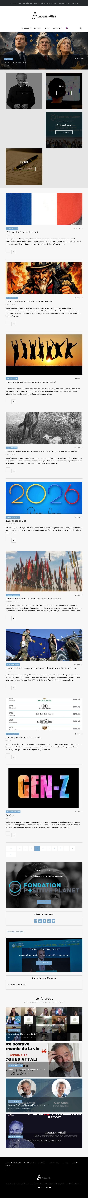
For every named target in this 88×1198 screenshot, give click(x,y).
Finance (60, 3)
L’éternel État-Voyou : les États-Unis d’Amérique (29, 301)
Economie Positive (17, 3)
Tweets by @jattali (15, 931)
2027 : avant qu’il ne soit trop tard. (22, 232)
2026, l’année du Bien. (16, 521)
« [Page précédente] (19, 848)
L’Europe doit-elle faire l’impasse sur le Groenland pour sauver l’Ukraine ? (42, 451)
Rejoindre (44, 902)
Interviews (26, 1073)
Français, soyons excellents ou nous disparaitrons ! (31, 382)
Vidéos (47, 28)
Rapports (57, 28)
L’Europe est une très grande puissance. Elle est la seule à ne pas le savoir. (43, 668)
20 (60, 848)
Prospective (51, 3)
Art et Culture (71, 3)
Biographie (25, 28)
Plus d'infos (44, 962)
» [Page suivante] (72, 848)
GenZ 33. (10, 815)
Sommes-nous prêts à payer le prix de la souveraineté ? (33, 598)
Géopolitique (31, 3)
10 (54, 848)
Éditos (37, 28)
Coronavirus (13, 1144)
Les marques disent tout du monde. (23, 737)
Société (41, 3)
